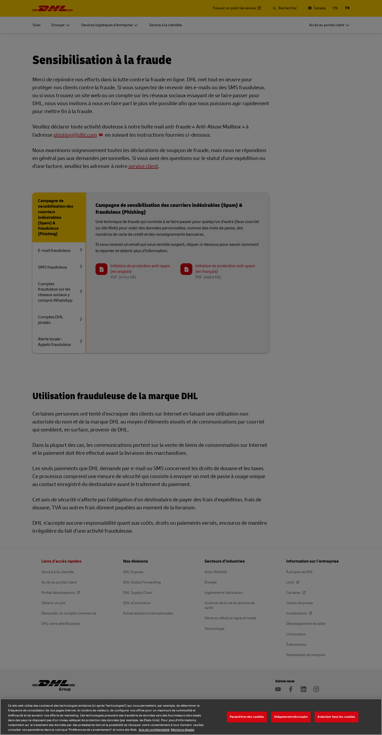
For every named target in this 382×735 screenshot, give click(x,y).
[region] (191, 716)
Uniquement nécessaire (291, 717)
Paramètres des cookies (247, 717)
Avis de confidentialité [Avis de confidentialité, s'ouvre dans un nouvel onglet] (154, 730)
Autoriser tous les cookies (336, 717)
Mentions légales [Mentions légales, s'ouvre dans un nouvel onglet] (182, 730)
